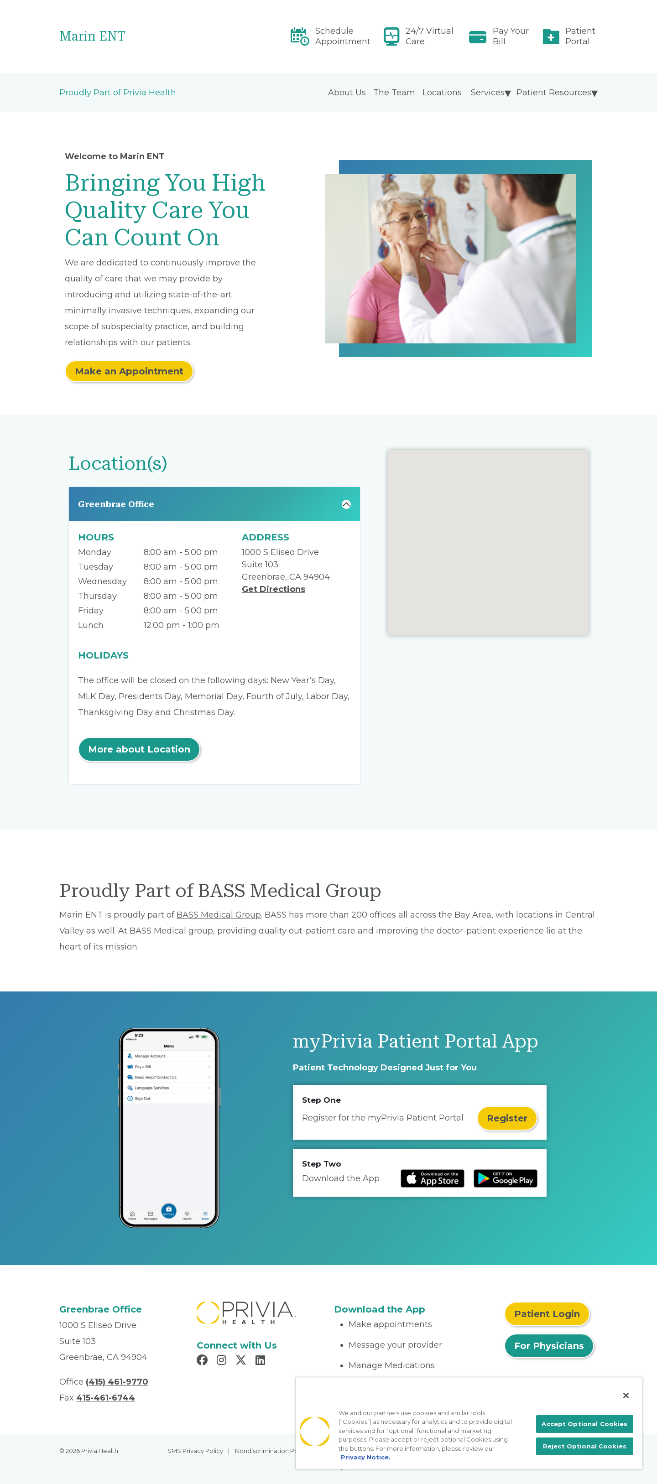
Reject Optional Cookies (584, 1446)
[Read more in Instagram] (223, 1361)
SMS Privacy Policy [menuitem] (195, 1450)
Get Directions (273, 589)
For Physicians (549, 1345)
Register (507, 1118)
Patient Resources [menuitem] (553, 93)
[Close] (626, 1395)
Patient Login (547, 1313)
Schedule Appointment (342, 36)
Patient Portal (580, 36)
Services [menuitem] (488, 93)
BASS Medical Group (219, 915)
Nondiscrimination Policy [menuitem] (271, 1450)
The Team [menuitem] (394, 93)
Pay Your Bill (511, 36)
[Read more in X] (242, 1361)
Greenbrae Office (116, 504)
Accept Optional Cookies (584, 1423)
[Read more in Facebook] (203, 1361)
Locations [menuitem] (442, 93)
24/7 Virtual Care (430, 36)
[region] (469, 1423)
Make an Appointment (129, 371)
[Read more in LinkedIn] (262, 1361)
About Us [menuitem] (347, 93)
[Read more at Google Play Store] (505, 1178)
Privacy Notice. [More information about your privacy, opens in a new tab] (366, 1457)
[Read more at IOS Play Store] (432, 1178)
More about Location (139, 749)
